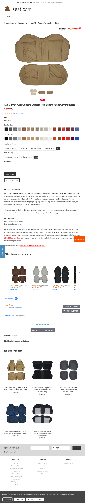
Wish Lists (43, 2)
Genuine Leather (10, 23)
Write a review (18, 113)
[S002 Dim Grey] (11, 128)
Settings (7, 499)
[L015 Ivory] (42, 138)
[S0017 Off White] (50, 128)
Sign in (50, 2)
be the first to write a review (42, 330)
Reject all (19, 499)
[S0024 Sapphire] (77, 128)
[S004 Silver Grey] (19, 128)
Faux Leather (22, 23)
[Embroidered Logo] (11, 157)
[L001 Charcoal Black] (6, 138)
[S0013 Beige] (33, 128)
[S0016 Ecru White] (46, 128)
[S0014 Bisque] (37, 128)
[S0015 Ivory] (42, 128)
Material (33, 23)
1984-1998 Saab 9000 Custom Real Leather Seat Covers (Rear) (15, 432)
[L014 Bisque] (37, 138)
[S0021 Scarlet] (64, 128)
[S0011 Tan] (24, 128)
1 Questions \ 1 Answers (14, 308)
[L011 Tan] (24, 138)
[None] (58, 148)
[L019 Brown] (59, 138)
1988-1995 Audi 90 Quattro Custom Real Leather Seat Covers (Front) (68, 390)
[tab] (9, 315)
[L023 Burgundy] (72, 138)
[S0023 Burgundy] (72, 128)
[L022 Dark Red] (68, 138)
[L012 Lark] (28, 138)
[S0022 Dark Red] (68, 128)
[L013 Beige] (33, 138)
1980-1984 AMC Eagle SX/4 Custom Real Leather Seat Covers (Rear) (42, 390)
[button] (5, 272)
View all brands (68, 463)
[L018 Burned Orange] (55, 138)
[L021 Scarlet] (64, 138)
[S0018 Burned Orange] (55, 128)
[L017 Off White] (50, 138)
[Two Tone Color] (35, 148)
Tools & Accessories (45, 23)
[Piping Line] (24, 148)
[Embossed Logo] (26, 157)
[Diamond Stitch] (49, 148)
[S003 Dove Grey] (15, 128)
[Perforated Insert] (11, 148)
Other (57, 23)
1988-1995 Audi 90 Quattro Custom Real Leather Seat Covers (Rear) (42, 433)
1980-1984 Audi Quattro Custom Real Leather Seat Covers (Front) (15, 389)
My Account (36, 2)
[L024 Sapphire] (77, 138)
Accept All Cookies (35, 499)
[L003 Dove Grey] (15, 138)
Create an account (58, 2)
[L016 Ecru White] (46, 138)
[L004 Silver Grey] (19, 138)
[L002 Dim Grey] (11, 138)
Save (43, 100)
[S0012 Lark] (28, 128)
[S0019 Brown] (59, 128)
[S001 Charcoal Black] (6, 128)
